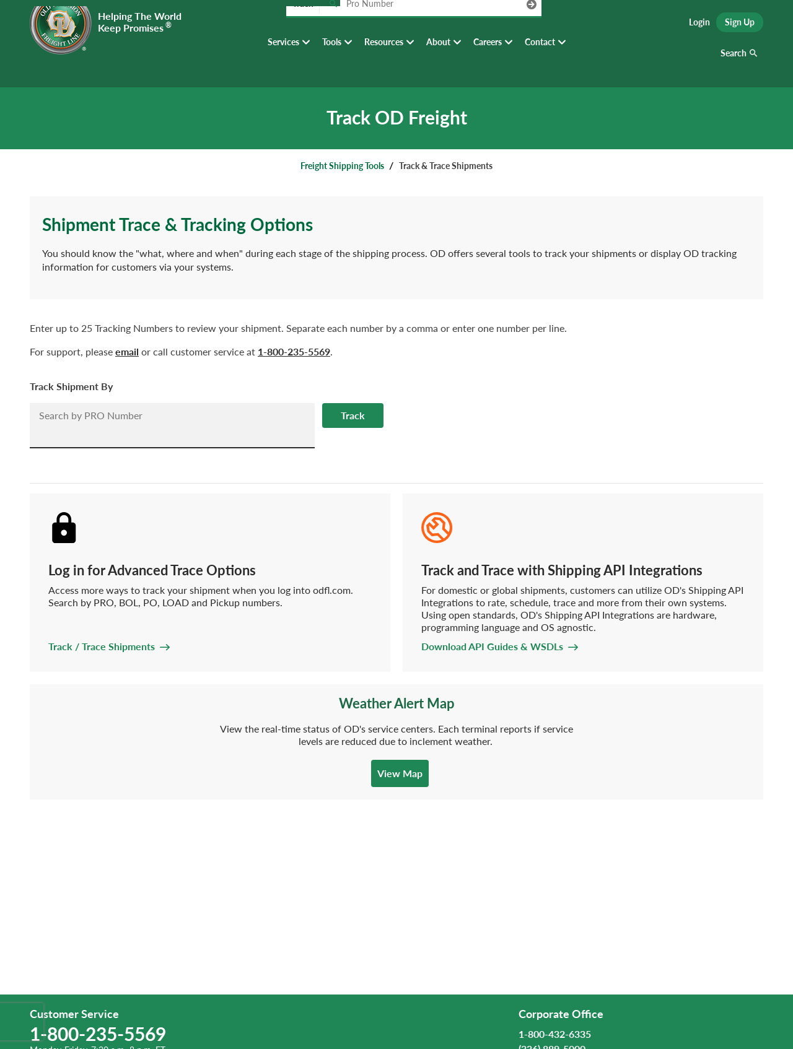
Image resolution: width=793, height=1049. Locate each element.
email (127, 351)
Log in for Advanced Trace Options (152, 570)
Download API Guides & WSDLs (492, 646)
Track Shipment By (71, 386)
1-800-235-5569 (294, 351)
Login (699, 25)
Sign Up (740, 25)
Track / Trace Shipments (101, 646)
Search (734, 62)
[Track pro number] (333, 24)
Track (353, 415)
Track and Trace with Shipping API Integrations (562, 570)
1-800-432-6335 (555, 1034)
